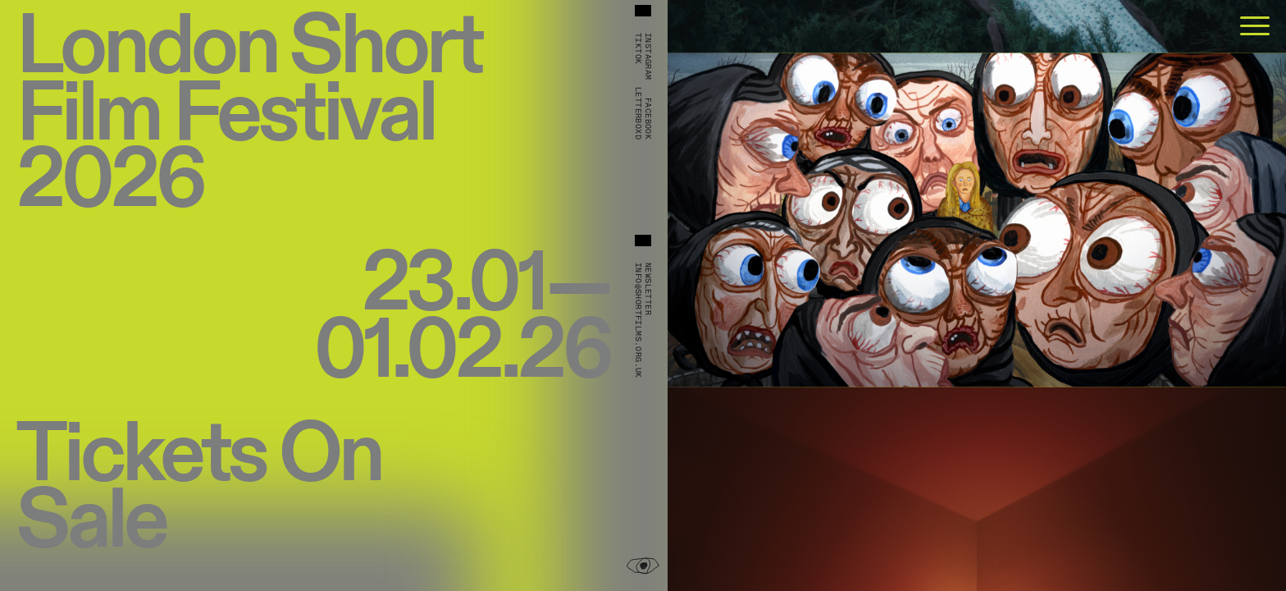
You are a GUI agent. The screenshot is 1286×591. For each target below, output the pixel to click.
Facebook (648, 119)
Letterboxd (638, 113)
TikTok (638, 48)
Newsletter (648, 289)
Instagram (648, 56)
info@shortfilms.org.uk (638, 320)
